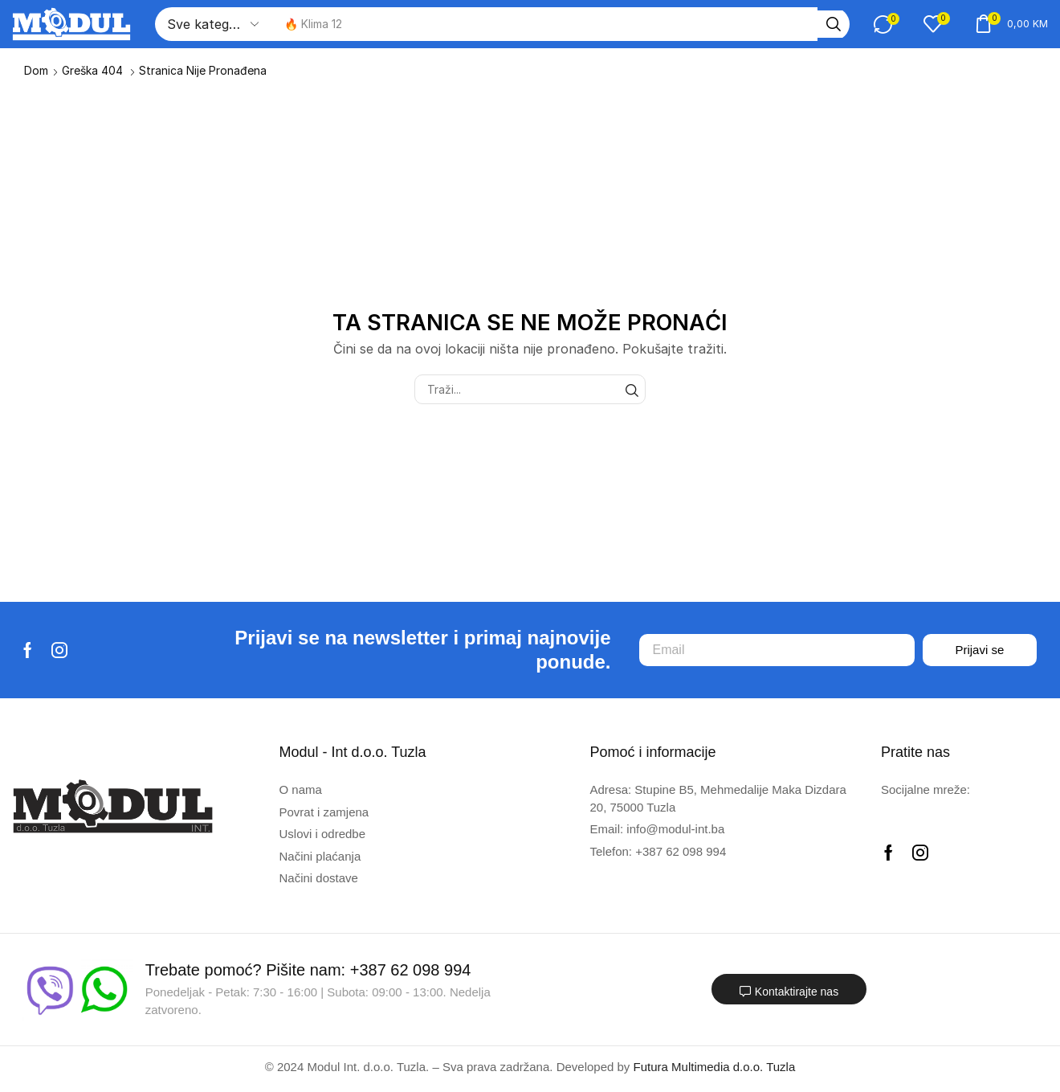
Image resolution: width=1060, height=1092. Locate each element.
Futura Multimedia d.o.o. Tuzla (715, 1067)
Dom (36, 70)
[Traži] (823, 24)
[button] (877, 24)
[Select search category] (213, 24)
